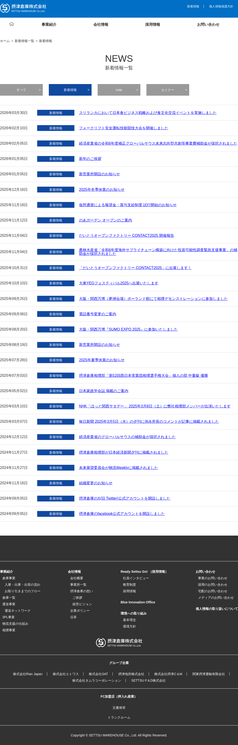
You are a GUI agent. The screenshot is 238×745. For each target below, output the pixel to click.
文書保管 (119, 707)
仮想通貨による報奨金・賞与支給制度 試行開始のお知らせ (128, 205)
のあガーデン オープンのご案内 (105, 220)
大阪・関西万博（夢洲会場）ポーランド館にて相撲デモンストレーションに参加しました (153, 299)
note (119, 90)
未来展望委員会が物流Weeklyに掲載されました (118, 468)
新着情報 (193, 6)
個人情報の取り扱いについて (217, 609)
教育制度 (129, 584)
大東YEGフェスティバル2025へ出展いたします (118, 283)
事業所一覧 (78, 584)
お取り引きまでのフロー (22, 591)
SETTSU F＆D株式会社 (148, 680)
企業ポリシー (80, 610)
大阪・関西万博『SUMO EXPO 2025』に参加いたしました (128, 329)
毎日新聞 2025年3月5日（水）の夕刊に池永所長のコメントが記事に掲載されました (149, 421)
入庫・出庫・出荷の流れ (22, 584)
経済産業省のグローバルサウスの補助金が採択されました (127, 437)
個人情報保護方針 (221, 6)
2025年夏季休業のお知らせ (102, 360)
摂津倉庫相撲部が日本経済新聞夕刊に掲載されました (123, 452)
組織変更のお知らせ (95, 483)
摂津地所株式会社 (131, 674)
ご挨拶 (77, 597)
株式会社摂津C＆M (168, 674)
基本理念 (129, 620)
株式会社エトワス (66, 674)
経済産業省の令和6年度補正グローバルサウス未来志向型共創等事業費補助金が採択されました (158, 143)
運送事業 (8, 604)
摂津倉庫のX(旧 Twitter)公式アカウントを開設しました (124, 498)
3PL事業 (8, 617)
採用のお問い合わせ (212, 584)
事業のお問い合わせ (212, 578)
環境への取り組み (134, 613)
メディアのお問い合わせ (216, 597)
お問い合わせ (205, 571)
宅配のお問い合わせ (212, 591)
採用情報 (129, 591)
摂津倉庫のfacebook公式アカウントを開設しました (122, 514)
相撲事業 (8, 630)
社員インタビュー (136, 578)
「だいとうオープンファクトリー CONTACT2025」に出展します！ (135, 268)
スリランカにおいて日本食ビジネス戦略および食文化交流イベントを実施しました (148, 113)
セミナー (167, 90)
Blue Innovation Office (138, 602)
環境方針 (129, 626)
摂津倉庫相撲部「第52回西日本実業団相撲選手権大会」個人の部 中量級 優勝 (143, 375)
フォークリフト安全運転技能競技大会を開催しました (123, 128)
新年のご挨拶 (90, 159)
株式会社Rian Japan (28, 674)
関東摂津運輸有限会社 (208, 674)
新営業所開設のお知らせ (99, 174)
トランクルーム (119, 717)
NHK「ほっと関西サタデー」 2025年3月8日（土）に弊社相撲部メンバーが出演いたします (155, 406)
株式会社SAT (98, 674)
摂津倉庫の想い (81, 591)
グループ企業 (119, 663)
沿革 (73, 617)
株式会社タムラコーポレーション (96, 680)
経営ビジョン (82, 604)
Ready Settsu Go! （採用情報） (144, 571)
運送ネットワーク (18, 610)
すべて (21, 90)
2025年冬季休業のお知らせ (102, 190)
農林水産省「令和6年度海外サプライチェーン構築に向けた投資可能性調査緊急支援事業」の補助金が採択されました (158, 252)
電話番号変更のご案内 (97, 314)
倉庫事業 (8, 578)
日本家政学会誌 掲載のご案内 (103, 391)
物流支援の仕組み (15, 623)
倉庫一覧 (8, 597)
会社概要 (76, 578)
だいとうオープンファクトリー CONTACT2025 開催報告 (126, 235)
